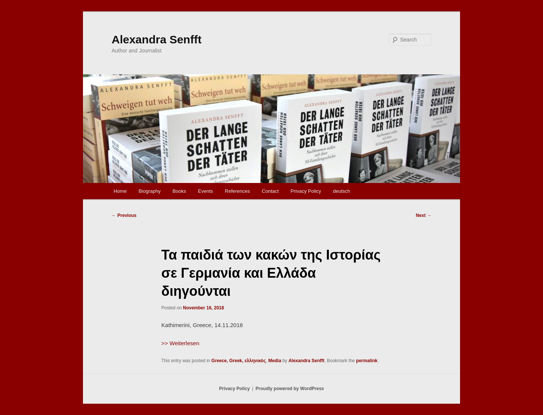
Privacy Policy (306, 191)
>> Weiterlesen (180, 343)
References (237, 191)
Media (274, 360)
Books (179, 191)
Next (423, 215)
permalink (366, 360)
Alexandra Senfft (156, 39)
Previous (124, 215)
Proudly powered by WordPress (290, 388)
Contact (270, 191)
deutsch (341, 191)
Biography (149, 191)
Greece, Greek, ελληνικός (239, 360)
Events (205, 191)
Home (120, 191)
